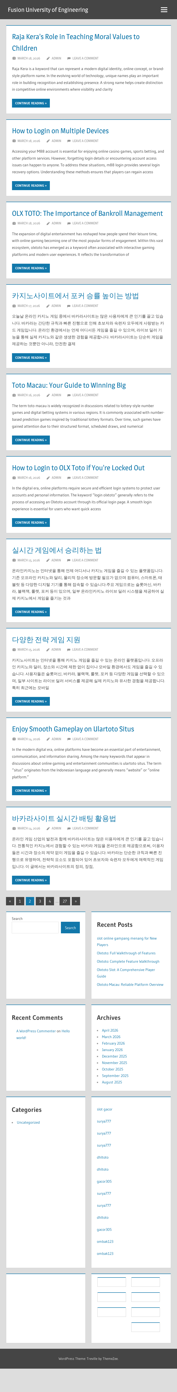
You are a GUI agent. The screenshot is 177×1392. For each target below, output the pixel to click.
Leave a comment (85, 58)
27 (65, 924)
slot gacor (104, 1132)
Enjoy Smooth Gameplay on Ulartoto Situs (83, 752)
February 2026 (113, 1066)
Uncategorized (28, 1145)
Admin (56, 58)
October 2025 (112, 1092)
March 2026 (111, 1060)
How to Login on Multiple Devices (68, 130)
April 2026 (110, 1053)
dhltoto (102, 1180)
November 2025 (114, 1086)
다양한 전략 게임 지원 (52, 662)
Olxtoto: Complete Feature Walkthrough (128, 984)
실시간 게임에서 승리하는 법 (64, 573)
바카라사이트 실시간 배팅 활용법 (72, 841)
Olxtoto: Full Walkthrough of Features (126, 976)
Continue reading (29, 103)
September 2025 (115, 1099)
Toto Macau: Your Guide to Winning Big (78, 396)
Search (17, 942)
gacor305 (104, 1204)
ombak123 (105, 1264)
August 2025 (112, 1105)
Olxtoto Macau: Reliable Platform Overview (130, 1007)
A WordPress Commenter (36, 1054)
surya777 (104, 1144)
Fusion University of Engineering (50, 9)
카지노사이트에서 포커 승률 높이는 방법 (86, 307)
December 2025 (114, 1079)
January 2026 (112, 1073)
